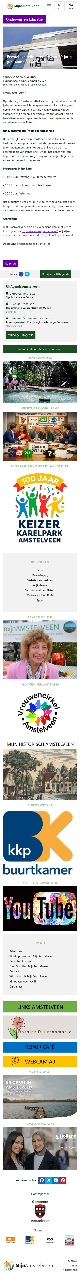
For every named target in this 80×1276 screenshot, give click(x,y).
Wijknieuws (40, 585)
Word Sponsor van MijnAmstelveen (31, 956)
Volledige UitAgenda (20, 335)
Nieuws (40, 570)
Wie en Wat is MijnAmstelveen (28, 976)
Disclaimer (16, 986)
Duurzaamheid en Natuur (40, 590)
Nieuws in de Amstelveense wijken (40, 349)
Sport (40, 600)
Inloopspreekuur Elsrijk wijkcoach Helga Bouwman (37, 322)
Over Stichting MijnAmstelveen (29, 966)
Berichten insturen (21, 961)
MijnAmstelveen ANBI (23, 981)
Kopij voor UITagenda (55, 274)
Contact (14, 971)
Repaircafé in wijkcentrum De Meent (28, 308)
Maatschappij (40, 575)
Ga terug (10, 263)
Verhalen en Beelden (40, 580)
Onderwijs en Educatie (24, 76)
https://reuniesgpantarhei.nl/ (40, 231)
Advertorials (17, 951)
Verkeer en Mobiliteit (40, 595)
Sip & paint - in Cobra (19, 297)
